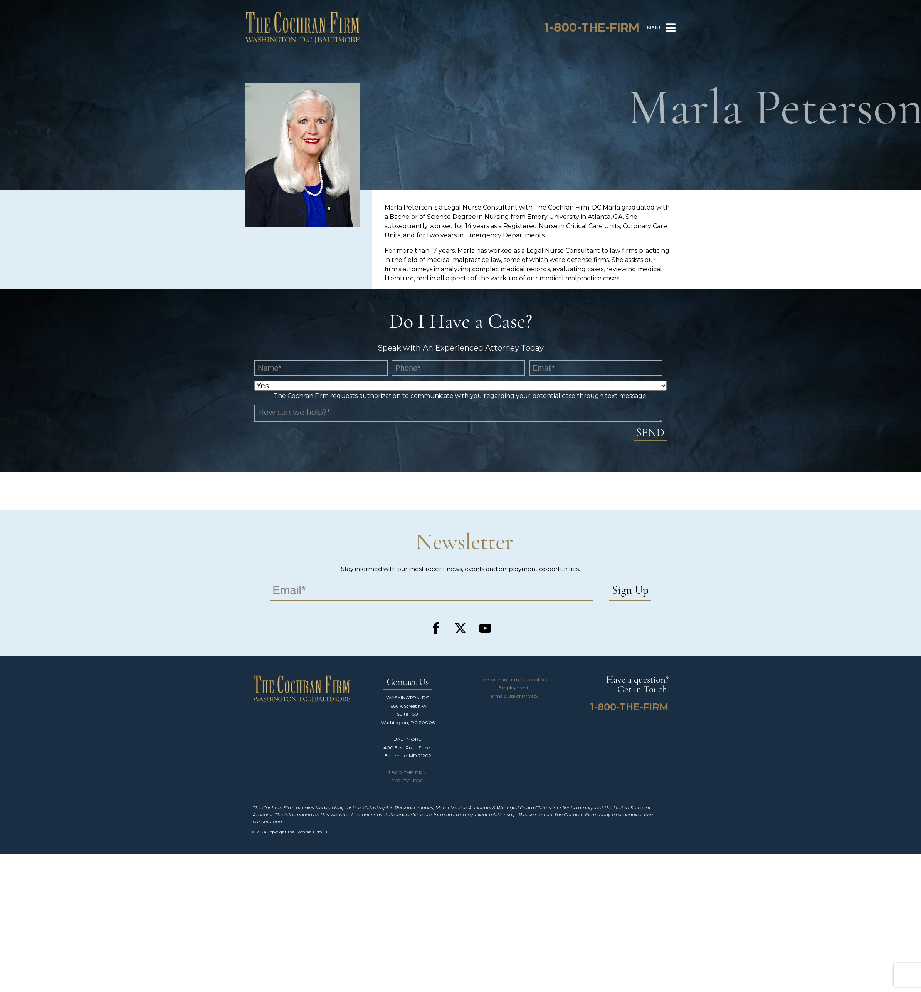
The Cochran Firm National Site (513, 679)
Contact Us (408, 682)
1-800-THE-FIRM (407, 772)
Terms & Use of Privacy (514, 696)
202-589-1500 (408, 781)
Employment (514, 687)
